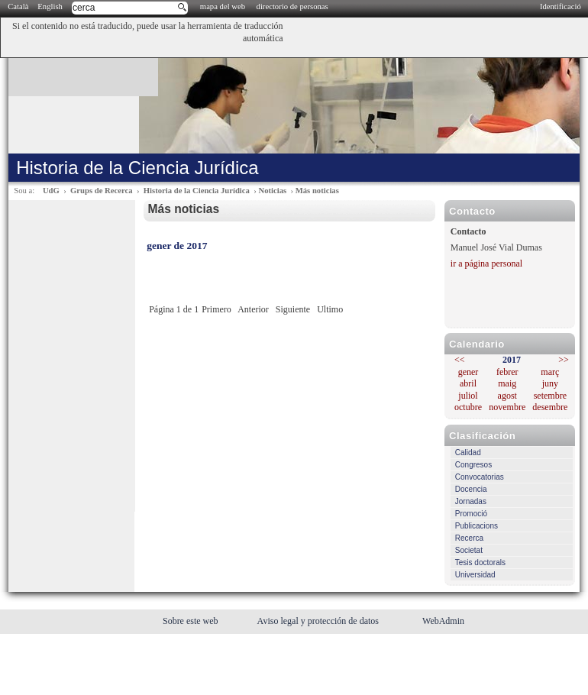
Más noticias (317, 190)
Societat (469, 550)
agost (507, 395)
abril (468, 383)
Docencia (471, 489)
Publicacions (476, 526)
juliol (467, 395)
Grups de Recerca (101, 190)
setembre (550, 395)
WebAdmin (443, 621)
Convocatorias (479, 477)
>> (563, 359)
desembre (549, 407)
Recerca (469, 538)
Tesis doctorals (480, 562)
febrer (507, 372)
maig (507, 383)
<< (459, 359)
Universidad (475, 575)
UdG (51, 190)
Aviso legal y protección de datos (319, 621)
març (550, 372)
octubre (468, 407)
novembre (507, 407)
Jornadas (470, 501)
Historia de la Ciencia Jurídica (197, 190)
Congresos (473, 465)
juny (550, 383)
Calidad (468, 452)
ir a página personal (486, 263)
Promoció (471, 513)
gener (468, 372)
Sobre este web (192, 621)
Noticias (272, 190)
